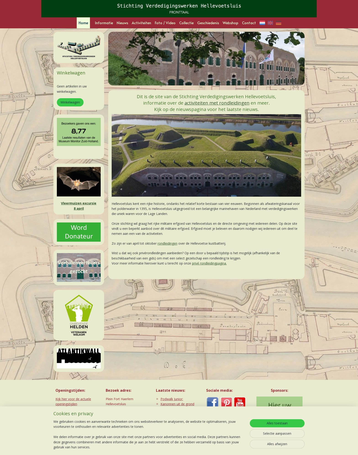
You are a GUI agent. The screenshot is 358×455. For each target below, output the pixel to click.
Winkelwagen (70, 102)
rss (168, 446)
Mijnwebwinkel (225, 446)
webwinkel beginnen (186, 446)
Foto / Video (165, 22)
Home (83, 22)
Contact (249, 22)
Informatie (104, 22)
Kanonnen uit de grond (177, 404)
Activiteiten (141, 22)
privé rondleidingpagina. (209, 263)
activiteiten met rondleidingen (216, 103)
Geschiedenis (208, 22)
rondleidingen (167, 243)
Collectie (186, 22)
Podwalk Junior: (172, 399)
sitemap (159, 446)
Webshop (230, 22)
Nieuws (122, 22)
